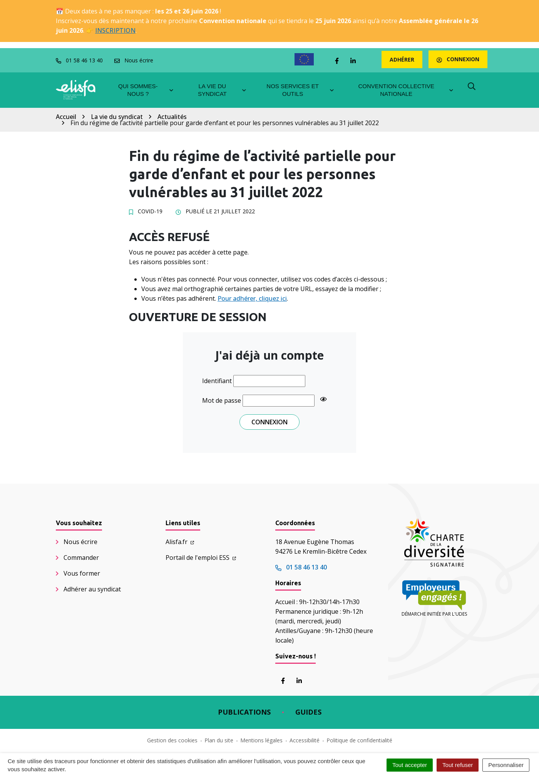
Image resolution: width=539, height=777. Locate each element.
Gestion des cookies (172, 740)
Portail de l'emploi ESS (201, 557)
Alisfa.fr (180, 542)
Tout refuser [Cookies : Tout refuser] (457, 765)
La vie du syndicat (222, 90)
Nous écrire (80, 542)
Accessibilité (305, 740)
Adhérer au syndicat (92, 589)
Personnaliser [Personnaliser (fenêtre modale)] (506, 765)
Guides (308, 712)
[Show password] (323, 399)
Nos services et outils (300, 90)
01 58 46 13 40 (301, 567)
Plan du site (218, 740)
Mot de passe (221, 400)
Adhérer (402, 59)
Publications (244, 712)
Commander (81, 557)
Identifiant (217, 381)
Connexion (458, 59)
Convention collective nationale (406, 90)
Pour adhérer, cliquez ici (252, 298)
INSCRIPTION (115, 30)
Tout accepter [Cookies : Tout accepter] (409, 765)
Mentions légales (261, 740)
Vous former (82, 573)
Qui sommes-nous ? (146, 90)
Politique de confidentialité (359, 740)
